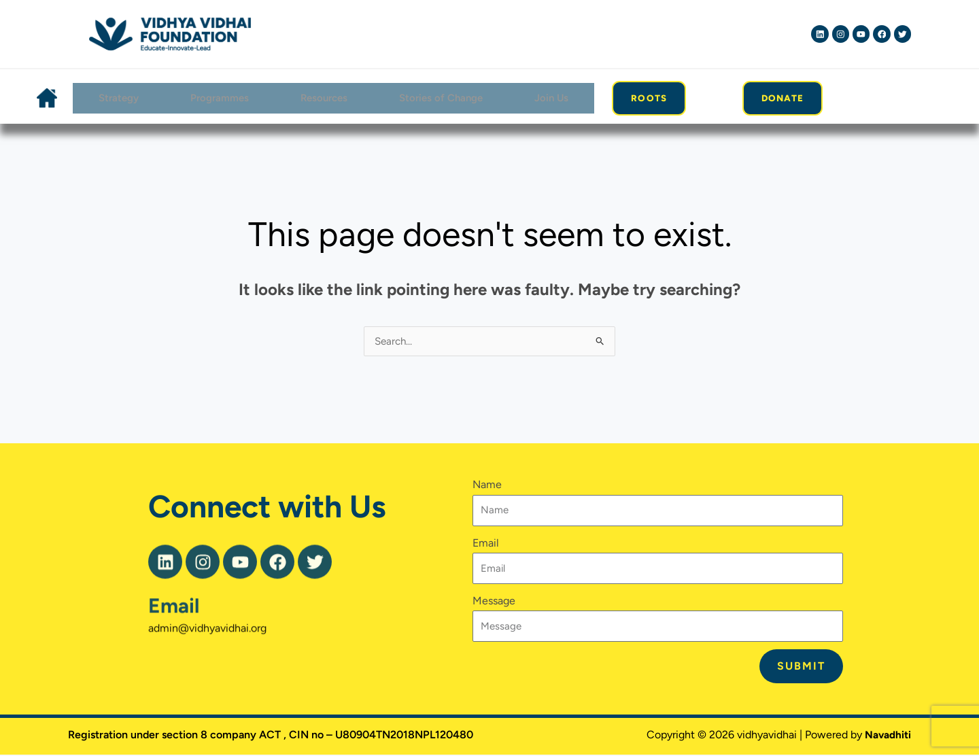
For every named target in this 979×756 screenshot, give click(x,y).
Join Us (552, 98)
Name (487, 486)
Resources (322, 98)
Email (173, 631)
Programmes (217, 98)
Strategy (115, 98)
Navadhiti (886, 735)
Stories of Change (440, 98)
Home (45, 98)
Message (494, 602)
